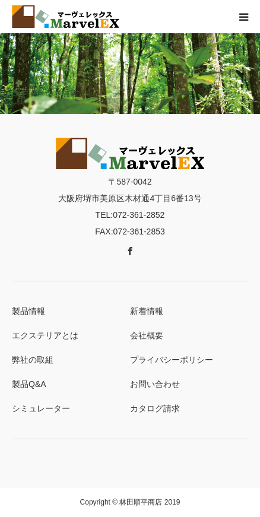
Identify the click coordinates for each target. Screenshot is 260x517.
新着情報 (146, 311)
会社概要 (146, 335)
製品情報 (28, 311)
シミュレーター (41, 408)
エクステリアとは (45, 335)
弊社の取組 (32, 359)
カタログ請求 (155, 408)
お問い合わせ (155, 384)
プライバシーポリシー (171, 359)
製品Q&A (29, 384)
